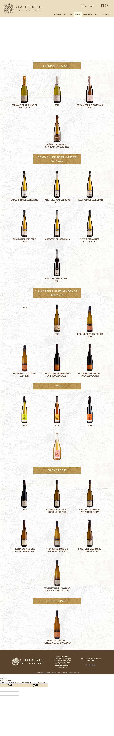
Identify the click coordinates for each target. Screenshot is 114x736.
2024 (24, 307)
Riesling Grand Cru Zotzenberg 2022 (89, 510)
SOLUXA (91, 661)
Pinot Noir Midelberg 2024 (57, 279)
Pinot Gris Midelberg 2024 (24, 240)
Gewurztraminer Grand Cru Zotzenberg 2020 (57, 589)
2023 (57, 105)
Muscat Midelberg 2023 (57, 239)
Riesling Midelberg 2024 (90, 200)
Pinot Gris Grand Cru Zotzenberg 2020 (57, 550)
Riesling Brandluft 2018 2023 (89, 335)
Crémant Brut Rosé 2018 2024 (90, 106)
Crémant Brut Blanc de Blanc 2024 (24, 106)
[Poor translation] (35, 685)
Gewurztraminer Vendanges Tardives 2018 (57, 641)
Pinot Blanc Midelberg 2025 (57, 201)
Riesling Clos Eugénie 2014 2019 (24, 374)
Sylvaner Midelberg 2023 (24, 200)
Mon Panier (89, 6)
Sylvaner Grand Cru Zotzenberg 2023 (57, 510)
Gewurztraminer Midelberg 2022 (89, 240)
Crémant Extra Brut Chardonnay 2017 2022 (57, 145)
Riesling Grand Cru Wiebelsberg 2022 (24, 550)
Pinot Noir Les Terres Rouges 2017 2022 (89, 374)
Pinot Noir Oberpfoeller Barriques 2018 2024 (57, 374)
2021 (57, 334)
